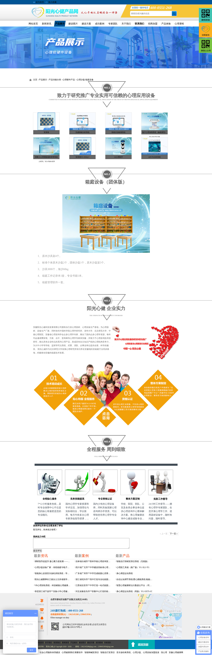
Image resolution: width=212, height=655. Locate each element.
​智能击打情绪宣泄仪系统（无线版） (132, 561)
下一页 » (174, 534)
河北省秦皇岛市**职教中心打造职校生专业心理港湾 (94, 591)
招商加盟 (152, 23)
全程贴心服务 (50, 499)
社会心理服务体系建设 (50, 652)
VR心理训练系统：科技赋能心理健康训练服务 (53, 585)
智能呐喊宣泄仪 (91, 652)
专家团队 (113, 23)
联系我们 (139, 23)
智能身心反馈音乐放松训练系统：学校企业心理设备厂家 (53, 573)
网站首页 (33, 23)
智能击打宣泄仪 (107, 652)
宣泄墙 (46, 132)
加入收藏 (52, 2)
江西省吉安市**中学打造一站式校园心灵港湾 (94, 585)
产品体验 (166, 23)
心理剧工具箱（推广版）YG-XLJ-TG (132, 567)
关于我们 (126, 23)
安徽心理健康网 (176, 652)
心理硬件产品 (69, 80)
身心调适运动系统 (124, 573)
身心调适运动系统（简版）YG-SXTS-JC (134, 591)
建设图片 (73, 23)
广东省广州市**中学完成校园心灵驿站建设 (94, 573)
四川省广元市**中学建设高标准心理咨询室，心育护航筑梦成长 (94, 567)
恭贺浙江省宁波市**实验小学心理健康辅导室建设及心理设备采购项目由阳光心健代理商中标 (53, 591)
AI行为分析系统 (154, 157)
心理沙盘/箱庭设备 (85, 80)
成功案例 (99, 23)
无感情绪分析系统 (82, 132)
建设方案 (86, 23)
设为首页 (40, 2)
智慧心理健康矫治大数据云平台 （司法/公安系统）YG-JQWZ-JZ (134, 585)
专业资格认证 (105, 499)
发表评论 (37, 526)
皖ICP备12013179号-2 (72, 627)
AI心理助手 (118, 157)
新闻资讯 (46, 23)
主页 (35, 80)
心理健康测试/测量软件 (72, 652)
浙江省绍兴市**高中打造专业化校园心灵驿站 (94, 579)
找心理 (164, 652)
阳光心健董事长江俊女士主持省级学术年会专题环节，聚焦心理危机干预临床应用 (53, 579)
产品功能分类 (55, 80)
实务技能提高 (77, 499)
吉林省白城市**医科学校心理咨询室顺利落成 (94, 561)
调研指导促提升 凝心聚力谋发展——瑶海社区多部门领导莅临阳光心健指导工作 (53, 561)
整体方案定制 (133, 499)
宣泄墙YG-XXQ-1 (82, 157)
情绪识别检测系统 (118, 132)
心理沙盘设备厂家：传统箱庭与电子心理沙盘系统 (53, 567)
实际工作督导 (160, 499)
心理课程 (179, 23)
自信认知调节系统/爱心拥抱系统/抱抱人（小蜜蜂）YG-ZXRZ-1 (134, 579)
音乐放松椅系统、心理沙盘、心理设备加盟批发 (137, 652)
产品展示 (59, 23)
